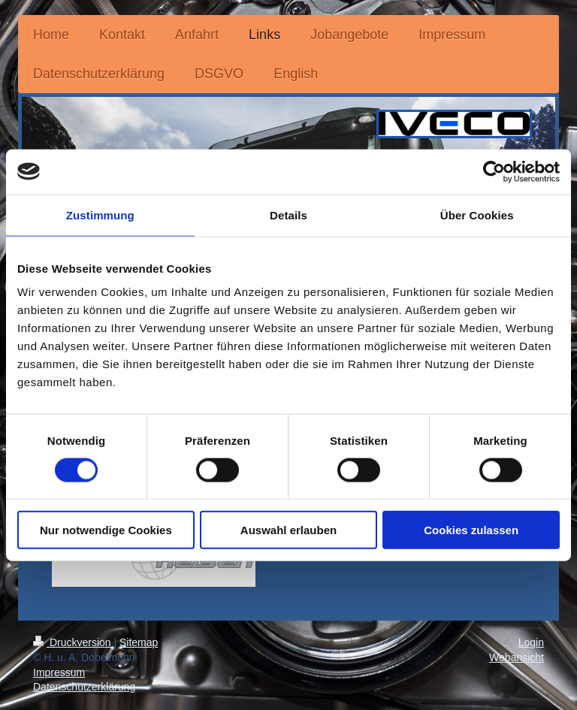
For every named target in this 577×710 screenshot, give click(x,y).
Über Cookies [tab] (477, 214)
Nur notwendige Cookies (106, 530)
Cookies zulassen (471, 530)
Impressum (59, 672)
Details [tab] (288, 214)
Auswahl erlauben (288, 530)
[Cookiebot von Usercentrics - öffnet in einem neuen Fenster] (494, 171)
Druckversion (73, 642)
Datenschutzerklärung (84, 687)
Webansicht (516, 657)
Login (531, 642)
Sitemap (138, 642)
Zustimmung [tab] (100, 214)
